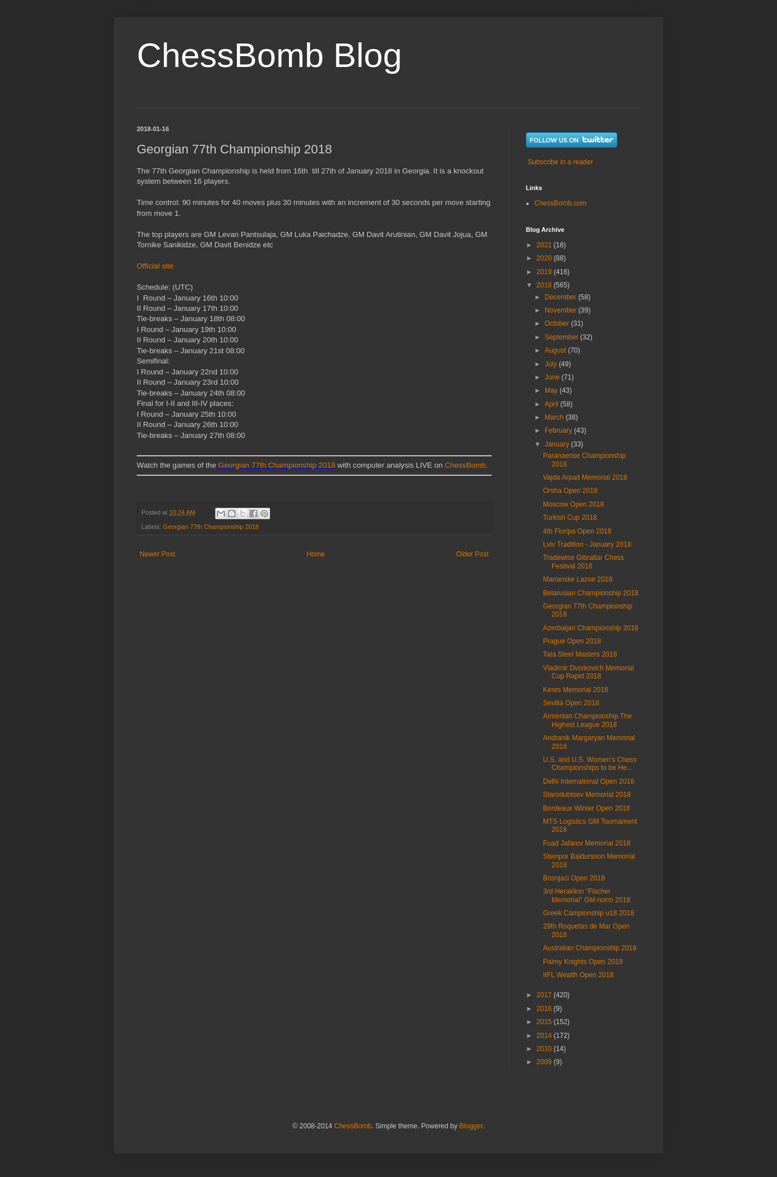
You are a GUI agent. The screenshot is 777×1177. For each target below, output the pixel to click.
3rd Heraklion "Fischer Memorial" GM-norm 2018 (587, 895)
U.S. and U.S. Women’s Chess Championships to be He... (590, 764)
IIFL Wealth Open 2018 (578, 975)
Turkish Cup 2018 (570, 518)
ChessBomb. (466, 465)
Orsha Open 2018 (570, 491)
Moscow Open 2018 (573, 504)
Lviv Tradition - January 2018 (587, 544)
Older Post (472, 554)
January (558, 444)
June (553, 377)
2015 (545, 1022)
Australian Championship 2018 (589, 948)
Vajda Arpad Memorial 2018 (585, 477)
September (562, 337)
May (552, 390)
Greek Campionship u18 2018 (588, 913)
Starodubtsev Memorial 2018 (587, 795)
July (552, 364)
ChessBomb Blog (269, 55)
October (558, 323)
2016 (545, 1009)
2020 (545, 258)
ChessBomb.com (560, 203)
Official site (155, 266)
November (561, 310)
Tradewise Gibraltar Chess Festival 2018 (583, 562)
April (552, 404)
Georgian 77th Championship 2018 (276, 465)
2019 (545, 272)
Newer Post (157, 554)
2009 (545, 1062)
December (561, 297)
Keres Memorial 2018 (575, 690)
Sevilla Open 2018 (571, 703)
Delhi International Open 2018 (588, 781)
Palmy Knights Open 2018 (583, 962)
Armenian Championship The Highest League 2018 (587, 720)
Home (316, 554)
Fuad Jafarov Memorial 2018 (587, 843)
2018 (545, 285)
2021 (545, 245)
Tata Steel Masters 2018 (580, 654)
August (556, 350)
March (555, 417)
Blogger (471, 1126)
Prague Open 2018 (572, 641)
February (559, 430)
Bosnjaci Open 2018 (574, 878)
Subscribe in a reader (560, 162)
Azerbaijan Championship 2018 (591, 628)
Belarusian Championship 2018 (591, 593)
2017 (545, 995)
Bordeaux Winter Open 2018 (586, 808)
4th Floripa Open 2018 (577, 531)
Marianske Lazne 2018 (577, 579)
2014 (545, 1036)
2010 (545, 1049)
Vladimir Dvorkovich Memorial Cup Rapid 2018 (588, 672)
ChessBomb (352, 1126)
